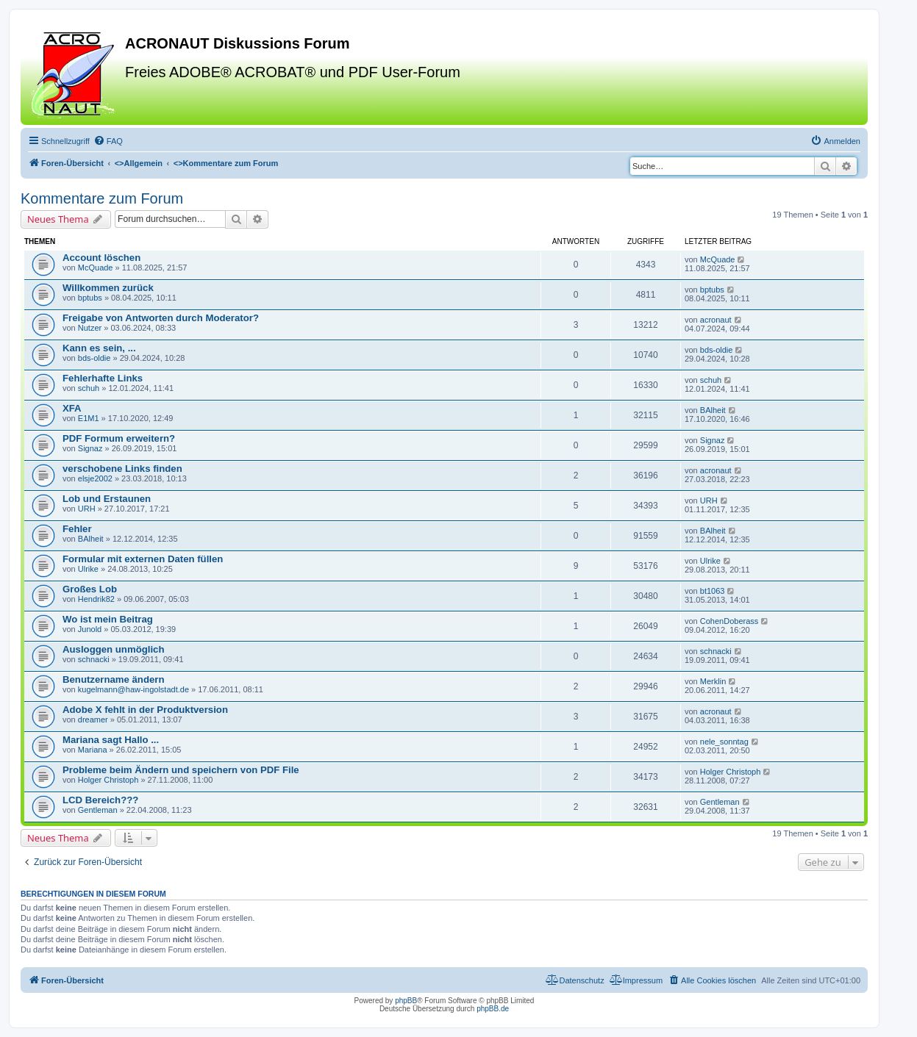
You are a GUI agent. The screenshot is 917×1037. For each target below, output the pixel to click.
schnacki (94, 659)
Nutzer (89, 327)
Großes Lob (90, 589)
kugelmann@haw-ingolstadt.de (133, 689)
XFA (72, 408)
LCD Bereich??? (100, 799)
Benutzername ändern (114, 679)
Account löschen (101, 257)
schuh (88, 388)
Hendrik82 (96, 599)
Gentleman (98, 809)
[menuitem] (108, 141)
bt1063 (712, 590)
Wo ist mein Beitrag (108, 619)
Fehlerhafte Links (103, 378)
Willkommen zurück (108, 287)
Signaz (90, 448)
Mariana (92, 749)
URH (87, 508)
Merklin (713, 681)
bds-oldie (94, 358)
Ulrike (88, 568)
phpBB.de (493, 1009)
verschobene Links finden (122, 468)
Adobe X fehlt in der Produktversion (145, 709)
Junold (89, 629)
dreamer (93, 719)
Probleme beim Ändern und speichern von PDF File (181, 769)
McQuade (95, 267)
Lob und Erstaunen (107, 498)
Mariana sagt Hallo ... (111, 739)
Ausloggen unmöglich (113, 649)
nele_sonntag (724, 741)
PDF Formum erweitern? (119, 438)
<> (139, 163)
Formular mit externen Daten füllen (143, 558)
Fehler (77, 528)
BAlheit (713, 410)
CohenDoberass (729, 621)
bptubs (90, 297)
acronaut (716, 319)
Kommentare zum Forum (102, 198)
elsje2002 (95, 478)
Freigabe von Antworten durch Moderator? (161, 317)
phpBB (406, 1001)
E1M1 (88, 418)
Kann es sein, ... (99, 348)
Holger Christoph (108, 779)
